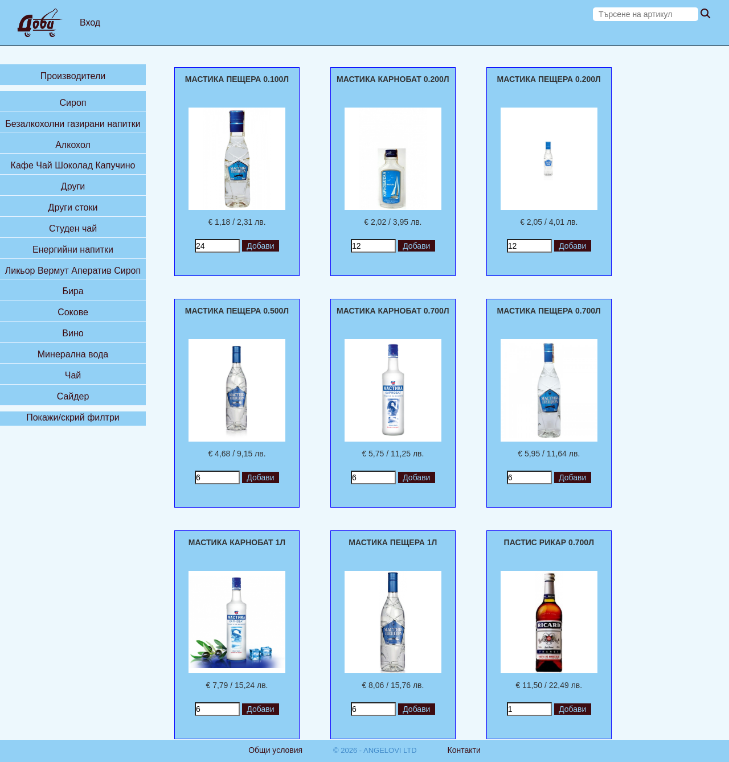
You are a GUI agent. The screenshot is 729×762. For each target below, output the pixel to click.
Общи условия (275, 750)
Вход (90, 22)
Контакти (464, 750)
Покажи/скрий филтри (73, 417)
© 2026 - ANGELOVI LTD (375, 750)
